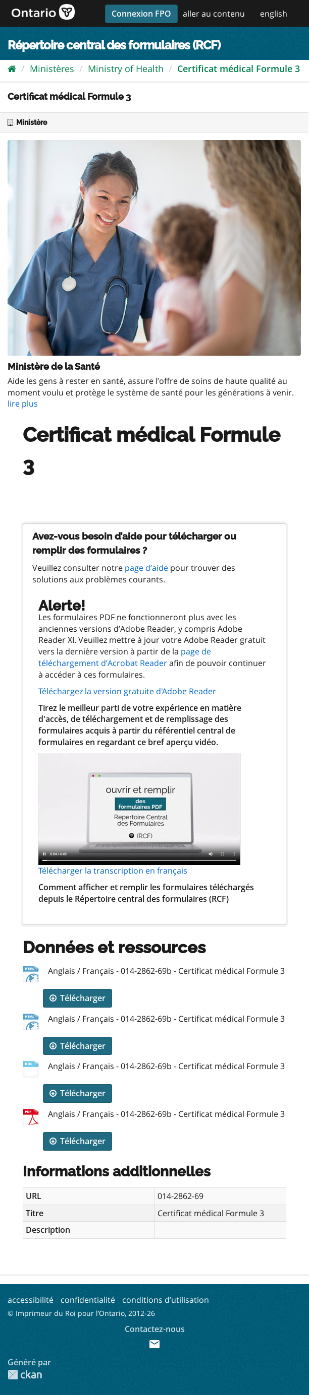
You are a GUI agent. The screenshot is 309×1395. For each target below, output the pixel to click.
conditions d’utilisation (165, 1299)
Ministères (52, 68)
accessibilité (31, 1299)
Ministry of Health (126, 68)
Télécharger (77, 998)
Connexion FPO (141, 13)
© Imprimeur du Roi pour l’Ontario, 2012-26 (81, 1313)
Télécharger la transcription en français (112, 870)
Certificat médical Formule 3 (238, 68)
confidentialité (88, 1299)
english (273, 13)
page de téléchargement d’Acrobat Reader (124, 657)
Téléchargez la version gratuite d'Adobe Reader (127, 691)
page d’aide (146, 567)
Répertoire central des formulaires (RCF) (114, 45)
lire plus (23, 403)
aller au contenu (214, 13)
